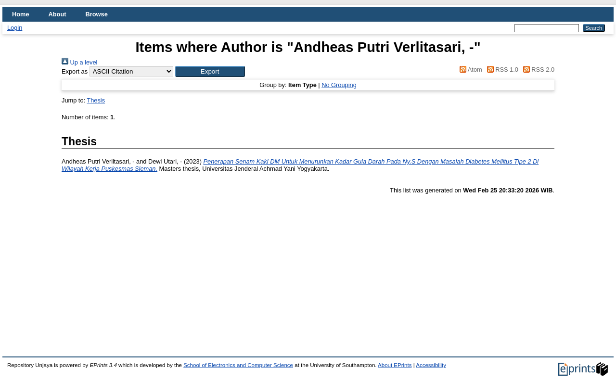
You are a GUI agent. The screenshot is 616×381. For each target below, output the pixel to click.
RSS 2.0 (537, 69)
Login (14, 27)
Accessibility (431, 365)
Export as (75, 71)
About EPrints (394, 365)
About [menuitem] (57, 14)
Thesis (96, 100)
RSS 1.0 (501, 69)
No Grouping (339, 85)
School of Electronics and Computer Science (238, 365)
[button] (210, 71)
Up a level (79, 62)
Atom (469, 69)
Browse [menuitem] (97, 14)
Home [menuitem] (20, 14)
